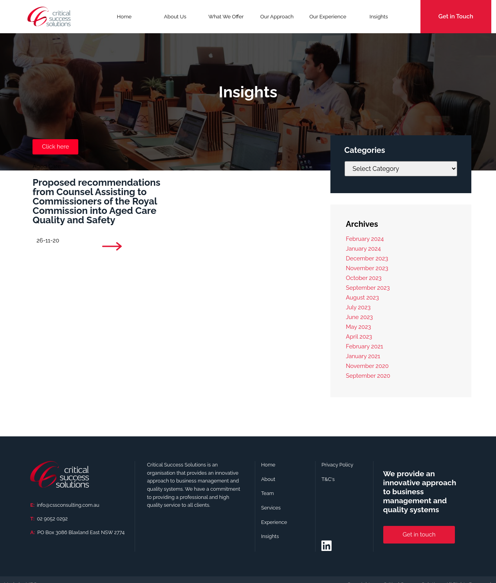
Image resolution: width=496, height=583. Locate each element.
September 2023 (368, 287)
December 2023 (367, 258)
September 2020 (368, 375)
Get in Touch (455, 16)
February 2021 (364, 346)
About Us (175, 17)
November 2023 (367, 268)
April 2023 (359, 336)
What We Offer (225, 19)
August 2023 (362, 297)
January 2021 (363, 356)
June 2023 (359, 317)
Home (124, 17)
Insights (379, 17)
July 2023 (358, 307)
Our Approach (277, 17)
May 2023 (358, 326)
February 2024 (365, 238)
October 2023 (364, 277)
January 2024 (363, 248)
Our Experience (327, 17)
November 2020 (367, 365)
